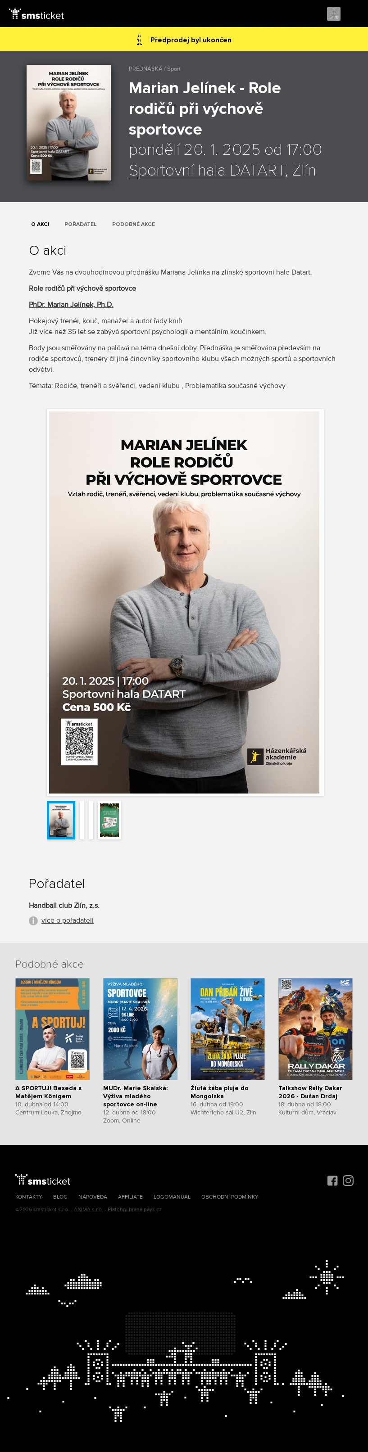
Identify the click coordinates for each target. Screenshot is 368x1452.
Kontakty (28, 1197)
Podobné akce (133, 224)
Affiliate (130, 1197)
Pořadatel (80, 224)
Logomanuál (172, 1197)
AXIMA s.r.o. (88, 1209)
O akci (40, 224)
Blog (60, 1197)
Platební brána (125, 1209)
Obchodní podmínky (230, 1197)
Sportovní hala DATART (207, 171)
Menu (353, 14)
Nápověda (92, 1197)
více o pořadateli (67, 920)
